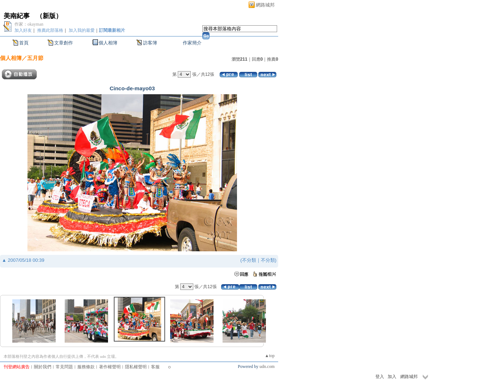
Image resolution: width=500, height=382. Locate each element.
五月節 (35, 58)
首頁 (24, 42)
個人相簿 (108, 42)
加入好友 (23, 30)
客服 (155, 366)
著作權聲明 (110, 366)
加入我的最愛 (82, 30)
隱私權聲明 (136, 366)
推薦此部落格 (50, 30)
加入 (392, 376)
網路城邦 (265, 5)
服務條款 (86, 366)
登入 (379, 376)
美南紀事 (17, 15)
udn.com (267, 366)
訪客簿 (150, 42)
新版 (49, 15)
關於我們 (42, 366)
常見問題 (64, 366)
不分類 (249, 260)
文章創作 (63, 42)
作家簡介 (192, 42)
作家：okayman (28, 24)
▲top (270, 355)
